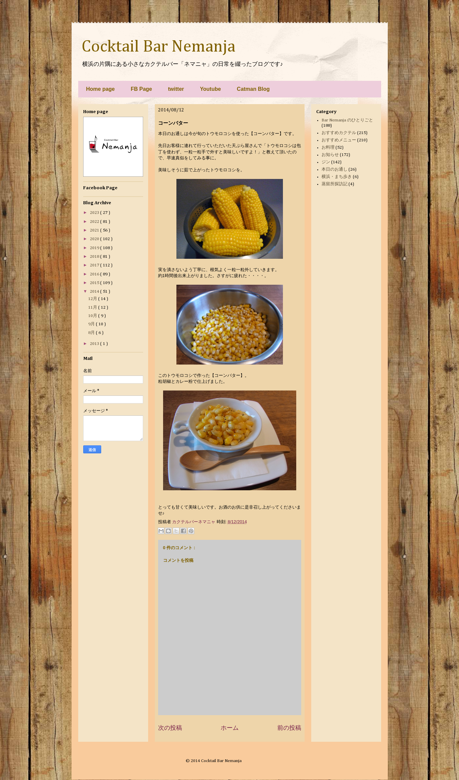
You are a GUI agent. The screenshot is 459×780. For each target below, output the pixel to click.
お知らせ (330, 155)
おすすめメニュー (339, 140)
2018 (95, 256)
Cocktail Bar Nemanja (158, 47)
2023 (95, 213)
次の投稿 (170, 727)
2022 (95, 222)
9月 (92, 324)
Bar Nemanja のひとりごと (347, 120)
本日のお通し (334, 169)
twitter (176, 89)
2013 (95, 344)
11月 (93, 307)
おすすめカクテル (339, 133)
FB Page (141, 89)
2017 (95, 265)
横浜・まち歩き (337, 177)
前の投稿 (289, 727)
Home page (100, 89)
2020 (95, 239)
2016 (95, 274)
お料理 (328, 147)
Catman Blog (253, 89)
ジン (326, 162)
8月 (92, 333)
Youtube (210, 89)
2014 (95, 291)
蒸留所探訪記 (334, 184)
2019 (95, 248)
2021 (95, 230)
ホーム (230, 727)
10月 (93, 316)
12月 (93, 299)
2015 (95, 283)
